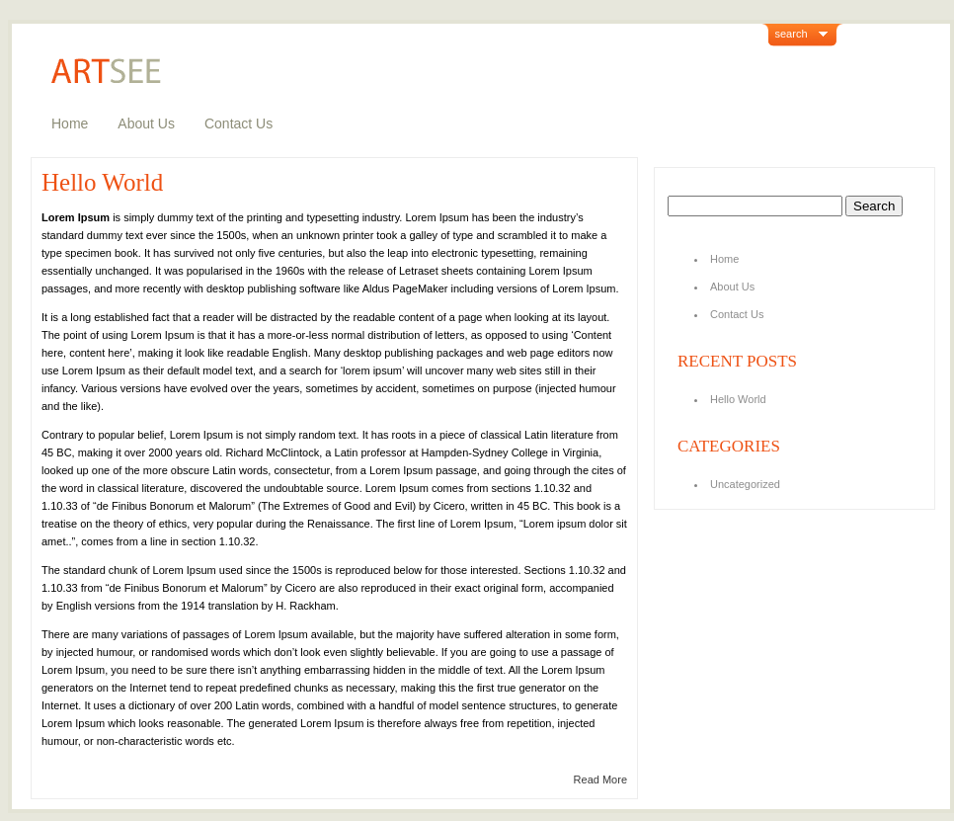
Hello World (102, 182)
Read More (600, 779)
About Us (146, 123)
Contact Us (238, 123)
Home (69, 123)
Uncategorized (745, 484)
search (791, 34)
